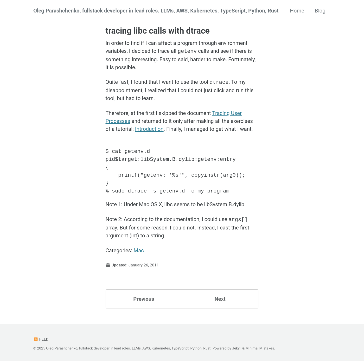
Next (219, 298)
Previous (143, 298)
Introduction (149, 129)
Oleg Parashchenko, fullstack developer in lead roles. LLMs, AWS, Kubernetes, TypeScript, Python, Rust (156, 11)
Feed (41, 338)
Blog (320, 11)
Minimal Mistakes (259, 347)
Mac (139, 250)
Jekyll (237, 347)
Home (297, 11)
